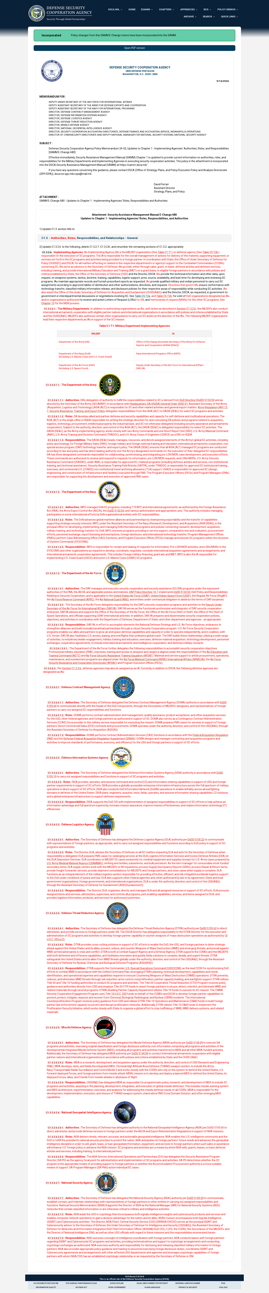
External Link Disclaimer (187, 1283)
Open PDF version (134, 47)
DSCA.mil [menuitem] (114, 9)
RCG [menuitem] (206, 9)
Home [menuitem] (132, 9)
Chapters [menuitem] (165, 9)
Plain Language (152, 1287)
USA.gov (223, 1287)
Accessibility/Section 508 (46, 1283)
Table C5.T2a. (143, 296)
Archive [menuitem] (189, 16)
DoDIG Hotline (116, 1283)
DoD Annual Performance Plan (81, 1283)
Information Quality (46, 1287)
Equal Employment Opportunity (152, 1283)
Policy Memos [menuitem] (226, 9)
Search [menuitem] (207, 16)
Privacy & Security (188, 1287)
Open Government (117, 1287)
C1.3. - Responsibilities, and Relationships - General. (89, 238)
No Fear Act (81, 1287)
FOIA (223, 1283)
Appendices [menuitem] (187, 9)
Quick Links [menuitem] (228, 16)
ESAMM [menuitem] (145, 9)
